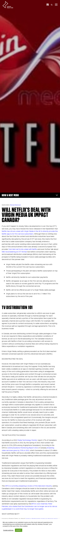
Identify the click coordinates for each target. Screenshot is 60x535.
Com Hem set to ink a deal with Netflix (23, 249)
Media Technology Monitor (27, 440)
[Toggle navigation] (56, 5)
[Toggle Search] (51, 4)
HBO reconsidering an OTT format (14, 252)
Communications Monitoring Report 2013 (22, 448)
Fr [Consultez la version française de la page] (48, 4)
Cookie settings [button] (8, 530)
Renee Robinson (15, 205)
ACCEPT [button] (18, 530)
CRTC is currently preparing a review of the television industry (28, 486)
